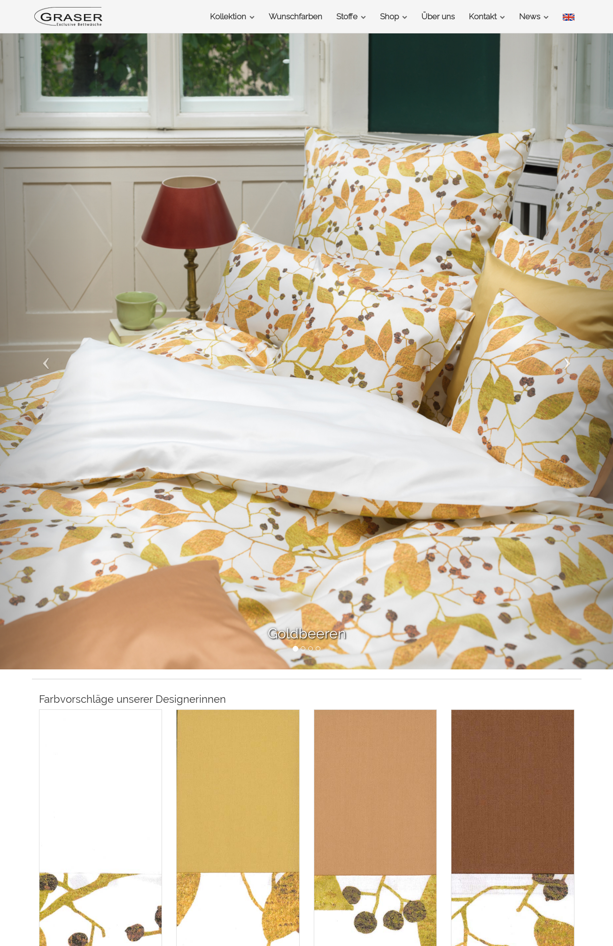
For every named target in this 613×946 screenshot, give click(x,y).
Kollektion (232, 16)
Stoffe (351, 16)
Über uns (438, 16)
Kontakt (487, 16)
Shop (393, 16)
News (534, 16)
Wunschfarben (295, 16)
